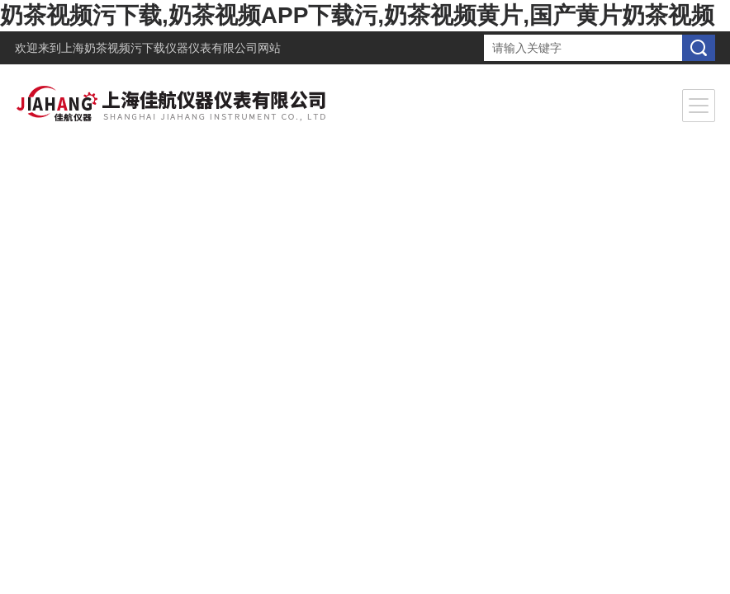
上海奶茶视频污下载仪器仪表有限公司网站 (171, 47)
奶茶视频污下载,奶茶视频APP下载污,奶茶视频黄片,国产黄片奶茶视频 (357, 15)
